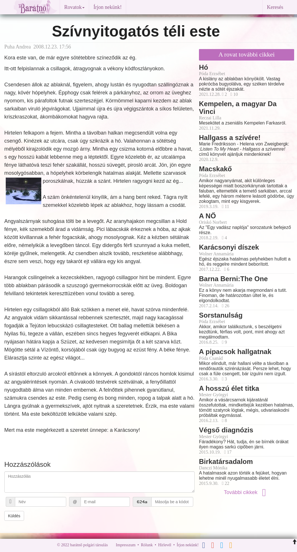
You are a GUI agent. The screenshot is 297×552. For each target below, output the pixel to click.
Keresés (275, 7)
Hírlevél (164, 545)
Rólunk (147, 545)
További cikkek (246, 492)
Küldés (14, 516)
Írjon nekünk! (107, 7)
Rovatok (74, 7)
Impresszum (125, 545)
